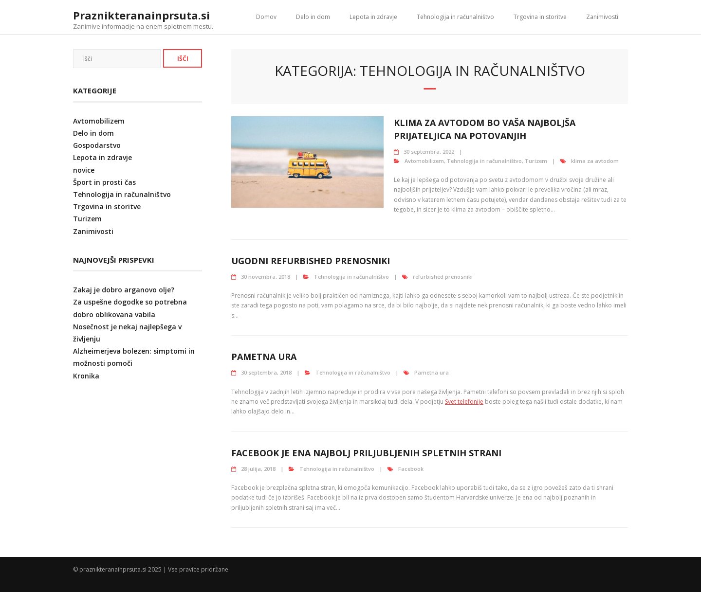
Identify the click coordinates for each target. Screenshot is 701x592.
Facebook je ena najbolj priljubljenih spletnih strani (366, 453)
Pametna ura (263, 356)
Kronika (86, 375)
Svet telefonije (464, 401)
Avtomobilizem (424, 160)
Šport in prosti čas (104, 182)
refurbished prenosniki (443, 276)
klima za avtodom (595, 160)
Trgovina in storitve (540, 17)
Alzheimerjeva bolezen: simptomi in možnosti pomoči (134, 357)
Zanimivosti (602, 17)
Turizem (536, 160)
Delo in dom (313, 17)
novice (83, 170)
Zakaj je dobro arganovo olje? (123, 289)
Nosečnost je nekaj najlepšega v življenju (127, 332)
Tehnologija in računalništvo (455, 17)
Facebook (411, 468)
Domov (266, 17)
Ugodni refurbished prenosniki (310, 261)
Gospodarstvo (97, 145)
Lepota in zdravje (373, 17)
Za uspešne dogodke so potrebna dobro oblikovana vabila (130, 308)
